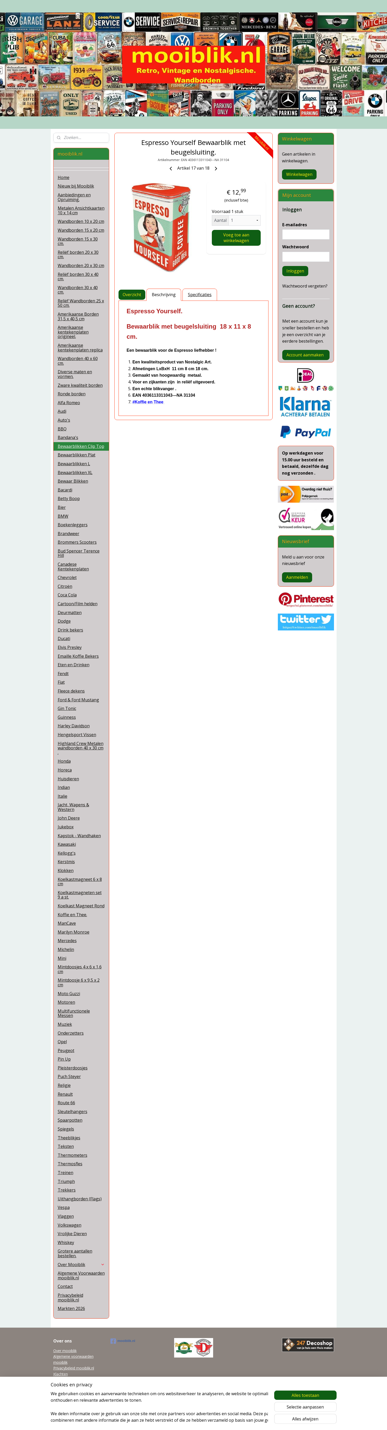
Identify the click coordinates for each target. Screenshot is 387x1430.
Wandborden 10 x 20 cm (81, 221)
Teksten (66, 1146)
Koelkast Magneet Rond (81, 906)
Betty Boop (69, 498)
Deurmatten (70, 612)
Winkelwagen (299, 174)
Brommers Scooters (77, 542)
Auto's (64, 420)
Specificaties (200, 294)
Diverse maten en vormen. (75, 374)
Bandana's (68, 437)
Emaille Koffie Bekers (78, 656)
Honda (64, 761)
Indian (64, 787)
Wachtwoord (295, 247)
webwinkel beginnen (202, 1420)
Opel (62, 1042)
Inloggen (295, 271)
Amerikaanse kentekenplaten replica (80, 347)
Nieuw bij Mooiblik (76, 186)
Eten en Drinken (73, 665)
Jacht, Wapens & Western (73, 807)
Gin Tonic (67, 708)
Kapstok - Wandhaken (79, 836)
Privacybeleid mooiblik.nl (70, 1297)
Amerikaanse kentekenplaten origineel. (73, 331)
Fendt (63, 673)
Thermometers (72, 1155)
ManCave (67, 923)
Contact (65, 1286)
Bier (62, 507)
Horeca (65, 770)
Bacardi (65, 490)
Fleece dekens (71, 691)
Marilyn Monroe (73, 932)
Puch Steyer (69, 1076)
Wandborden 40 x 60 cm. (78, 361)
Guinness (67, 717)
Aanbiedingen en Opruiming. (74, 197)
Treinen (65, 1172)
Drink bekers (70, 630)
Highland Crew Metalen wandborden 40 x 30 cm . (80, 748)
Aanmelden (297, 577)
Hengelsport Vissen (77, 734)
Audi (62, 411)
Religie (64, 1085)
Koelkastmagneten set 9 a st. (80, 895)
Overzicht (132, 294)
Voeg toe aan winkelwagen (236, 237)
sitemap (172, 1420)
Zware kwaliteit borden (80, 385)
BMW (63, 516)
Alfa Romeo (69, 402)
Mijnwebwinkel (248, 1420)
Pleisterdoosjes (73, 1068)
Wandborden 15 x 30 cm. (78, 241)
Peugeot (66, 1050)
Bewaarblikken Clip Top (81, 446)
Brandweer (68, 533)
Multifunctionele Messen (74, 1013)
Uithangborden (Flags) (80, 1199)
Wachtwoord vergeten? (304, 286)
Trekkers (67, 1190)
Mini (62, 958)
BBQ (62, 429)
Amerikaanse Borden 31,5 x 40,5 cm (78, 316)
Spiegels (66, 1129)
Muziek (65, 1024)
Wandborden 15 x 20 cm (81, 230)
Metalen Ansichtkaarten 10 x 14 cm (81, 210)
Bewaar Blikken (73, 481)
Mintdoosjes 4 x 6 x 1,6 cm (80, 969)
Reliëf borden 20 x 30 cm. (78, 254)
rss (183, 1420)
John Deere (69, 818)
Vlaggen (66, 1216)
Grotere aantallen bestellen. (75, 1253)
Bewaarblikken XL (75, 472)
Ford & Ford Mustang (78, 700)
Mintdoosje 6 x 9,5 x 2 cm (79, 982)
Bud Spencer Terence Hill (79, 553)
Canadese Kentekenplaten (73, 566)
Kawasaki (67, 844)
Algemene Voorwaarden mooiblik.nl (81, 1275)
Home (63, 177)
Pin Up (64, 1059)
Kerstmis (66, 861)
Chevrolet (67, 577)
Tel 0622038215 (66, 1385)
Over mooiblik (65, 1350)
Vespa (64, 1207)
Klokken (66, 870)
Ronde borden (72, 394)
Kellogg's (67, 853)
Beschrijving (164, 294)
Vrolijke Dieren (72, 1233)
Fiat (61, 682)
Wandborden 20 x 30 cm (81, 265)
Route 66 (66, 1103)
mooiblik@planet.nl (69, 1379)
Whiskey (66, 1242)
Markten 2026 (71, 1308)
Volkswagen (69, 1225)
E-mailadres (294, 225)
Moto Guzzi (69, 993)
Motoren (66, 1002)
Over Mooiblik (81, 1264)
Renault (65, 1094)
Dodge (64, 621)
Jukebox (66, 827)
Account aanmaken (305, 355)
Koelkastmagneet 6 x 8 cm (80, 881)
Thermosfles (70, 1164)
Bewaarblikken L (74, 464)
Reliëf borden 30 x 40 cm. (78, 276)
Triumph (66, 1181)
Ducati (64, 638)
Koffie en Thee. (72, 914)
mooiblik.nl (122, 1341)
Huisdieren (68, 779)
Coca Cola (67, 595)
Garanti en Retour (68, 1391)
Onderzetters (71, 1033)
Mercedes (67, 940)
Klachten (60, 1374)
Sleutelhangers (72, 1111)
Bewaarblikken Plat (76, 455)
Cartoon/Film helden (77, 604)
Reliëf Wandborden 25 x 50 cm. (81, 303)
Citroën (65, 586)
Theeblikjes (69, 1138)
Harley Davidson (74, 726)
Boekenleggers (73, 525)
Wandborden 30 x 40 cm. (78, 290)
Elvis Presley (70, 647)
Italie (62, 796)
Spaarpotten (70, 1120)
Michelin (66, 949)
